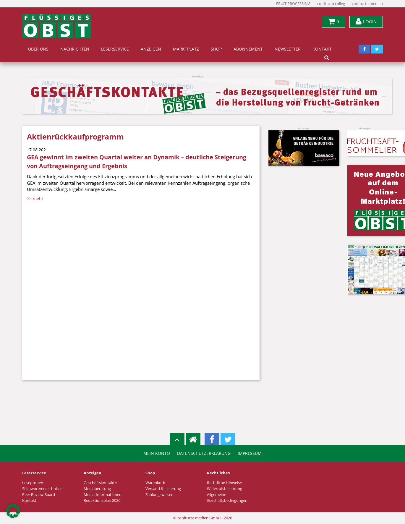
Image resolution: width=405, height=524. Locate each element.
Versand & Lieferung (163, 488)
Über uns (38, 49)
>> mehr (35, 198)
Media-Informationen (103, 494)
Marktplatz (186, 49)
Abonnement (248, 49)
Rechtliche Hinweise (224, 482)
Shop (216, 49)
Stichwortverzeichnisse (42, 488)
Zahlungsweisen (159, 494)
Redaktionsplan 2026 (102, 500)
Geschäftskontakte (100, 482)
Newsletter (288, 49)
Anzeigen (151, 49)
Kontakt (322, 49)
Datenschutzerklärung (204, 453)
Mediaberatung (97, 488)
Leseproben (32, 482)
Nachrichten (74, 49)
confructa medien (367, 3)
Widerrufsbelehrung (224, 488)
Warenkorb (155, 482)
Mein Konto (156, 453)
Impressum (250, 453)
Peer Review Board (38, 494)
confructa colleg (331, 3)
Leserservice (115, 49)
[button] (13, 511)
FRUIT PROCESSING (293, 3)
